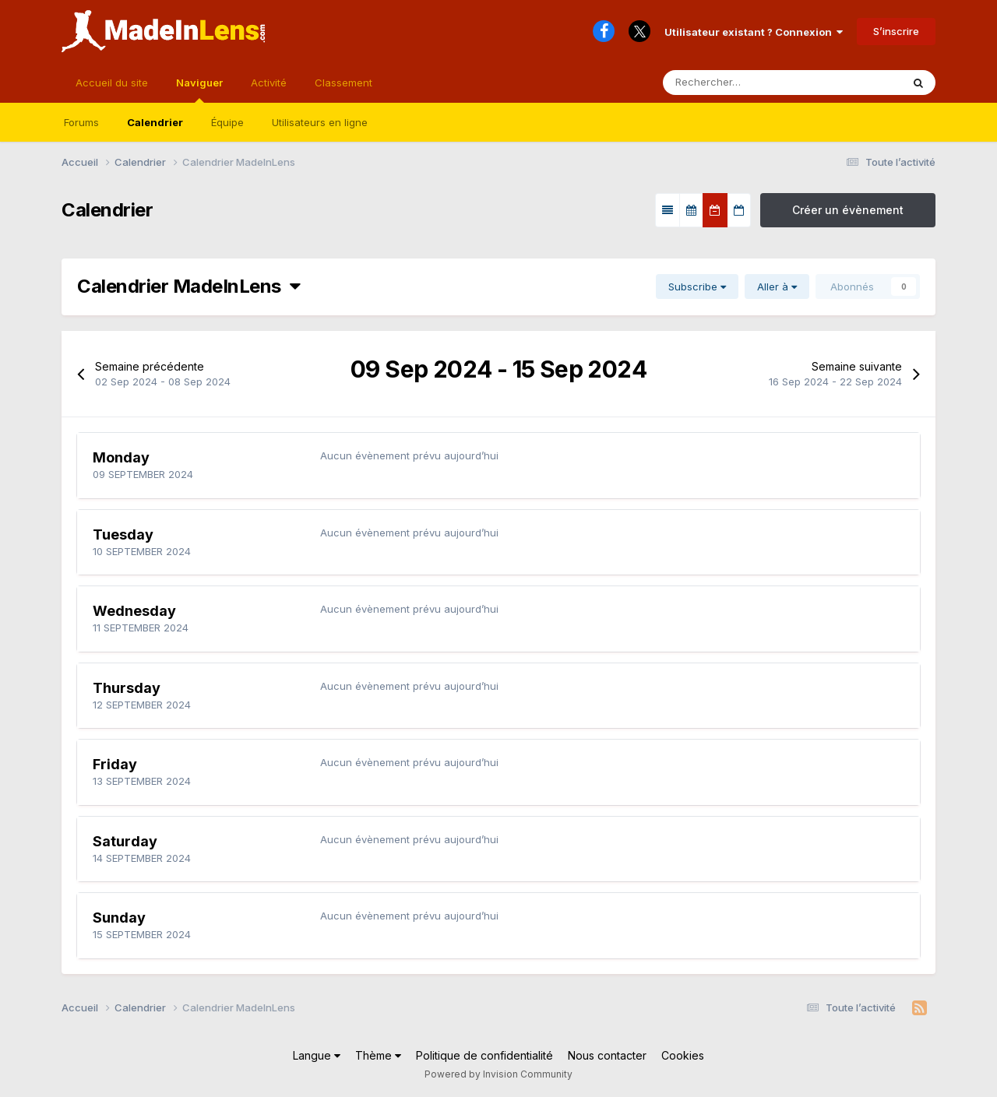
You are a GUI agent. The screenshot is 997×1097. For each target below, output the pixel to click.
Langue (316, 1055)
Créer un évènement (848, 209)
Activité (269, 82)
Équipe (227, 122)
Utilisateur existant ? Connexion (753, 32)
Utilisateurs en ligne (320, 122)
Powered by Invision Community (498, 1074)
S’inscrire (896, 31)
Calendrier (155, 122)
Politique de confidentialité (484, 1055)
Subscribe (697, 286)
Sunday (119, 917)
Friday (115, 764)
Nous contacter (607, 1055)
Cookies (682, 1055)
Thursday (126, 688)
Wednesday (134, 611)
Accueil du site (112, 82)
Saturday (125, 841)
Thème (378, 1055)
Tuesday (123, 534)
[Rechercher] (736, 82)
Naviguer (199, 89)
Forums (81, 122)
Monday (121, 457)
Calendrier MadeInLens (189, 286)
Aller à (777, 286)
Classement (343, 82)
